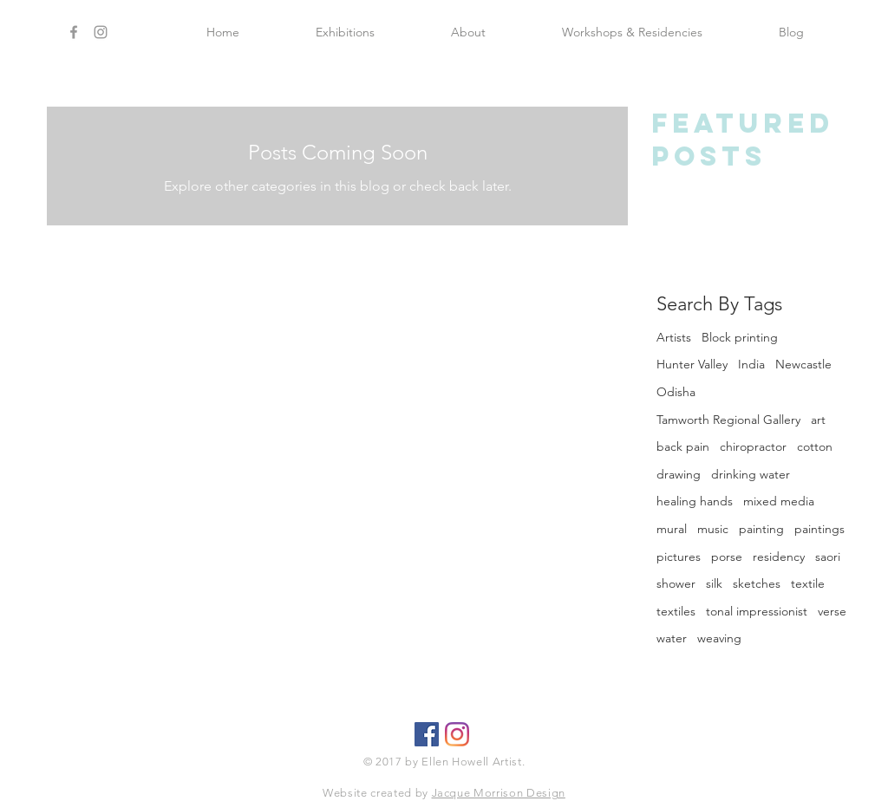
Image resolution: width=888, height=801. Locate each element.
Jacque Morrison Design (498, 792)
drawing (678, 474)
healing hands (694, 501)
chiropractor (753, 446)
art (818, 419)
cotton (814, 446)
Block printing (740, 337)
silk (714, 583)
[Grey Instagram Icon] (100, 32)
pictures (678, 556)
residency (779, 556)
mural (671, 529)
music (712, 529)
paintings (819, 529)
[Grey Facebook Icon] (73, 32)
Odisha (675, 392)
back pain (682, 446)
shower (675, 583)
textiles (675, 611)
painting (761, 529)
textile (808, 583)
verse (832, 611)
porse (726, 556)
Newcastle (803, 364)
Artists (673, 337)
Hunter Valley (692, 364)
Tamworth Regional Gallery (728, 419)
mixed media (778, 501)
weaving (719, 638)
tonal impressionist (756, 611)
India (751, 364)
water (671, 638)
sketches (756, 583)
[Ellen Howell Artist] (457, 734)
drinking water (750, 474)
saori (827, 556)
